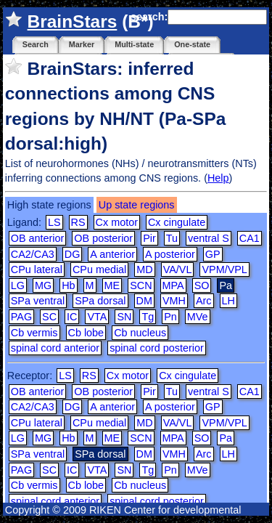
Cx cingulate (176, 222)
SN (124, 317)
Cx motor (117, 222)
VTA (97, 317)
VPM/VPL (224, 269)
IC (72, 317)
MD (144, 269)
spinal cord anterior (55, 348)
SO (202, 285)
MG (43, 285)
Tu (172, 238)
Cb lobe (86, 332)
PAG (21, 317)
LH (228, 301)
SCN (141, 285)
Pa (225, 438)
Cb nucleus (140, 332)
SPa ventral (38, 301)
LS (54, 222)
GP (213, 254)
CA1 (249, 238)
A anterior (112, 254)
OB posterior (103, 238)
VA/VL (177, 269)
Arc (204, 301)
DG (73, 254)
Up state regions (137, 205)
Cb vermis (34, 332)
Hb (68, 285)
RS (78, 222)
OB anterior (38, 238)
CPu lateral (36, 269)
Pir (149, 238)
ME (112, 285)
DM (144, 301)
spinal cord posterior (157, 348)
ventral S (208, 238)
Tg (147, 317)
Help (218, 178)
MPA (173, 285)
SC (49, 317)
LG (18, 285)
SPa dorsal (100, 301)
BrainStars (73, 21)
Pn (170, 317)
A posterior (170, 254)
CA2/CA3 (32, 254)
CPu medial (99, 269)
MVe (197, 317)
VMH (174, 301)
